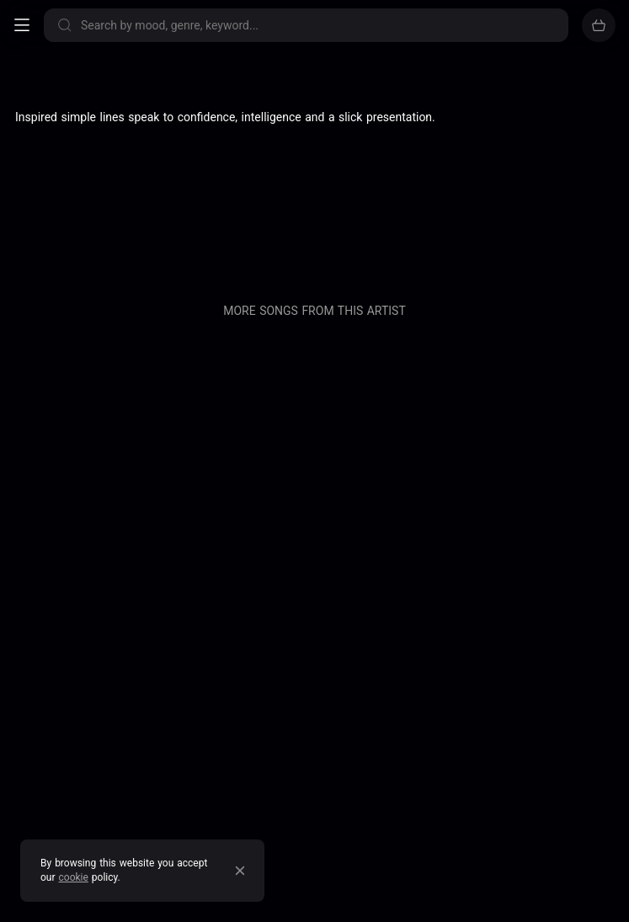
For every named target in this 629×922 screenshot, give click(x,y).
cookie (73, 877)
